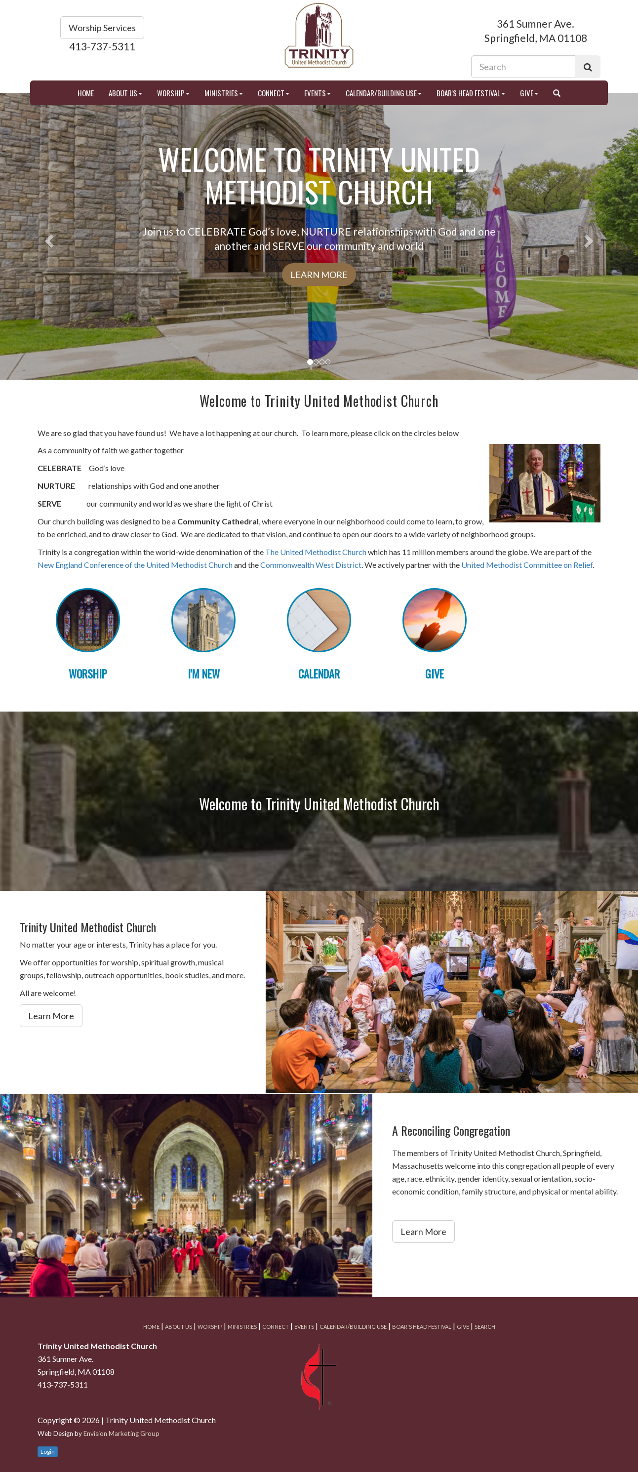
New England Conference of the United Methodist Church (135, 564)
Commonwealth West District (310, 564)
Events (317, 92)
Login (47, 1451)
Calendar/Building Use (384, 92)
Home (86, 92)
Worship (173, 92)
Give (529, 92)
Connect (273, 92)
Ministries (223, 92)
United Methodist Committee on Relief (527, 564)
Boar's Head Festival (471, 92)
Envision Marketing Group (121, 1433)
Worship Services (102, 27)
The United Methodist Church (315, 552)
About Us (125, 92)
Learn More (319, 274)
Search (485, 1326)
